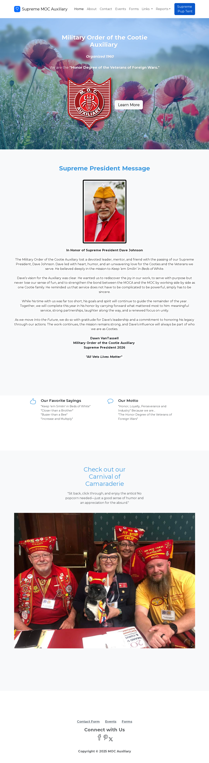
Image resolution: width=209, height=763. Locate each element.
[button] (27, 580)
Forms (134, 9)
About (92, 9)
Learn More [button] (129, 104)
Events (120, 9)
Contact (106, 9)
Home (79, 9)
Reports (162, 9)
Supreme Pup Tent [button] (185, 9)
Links (146, 9)
